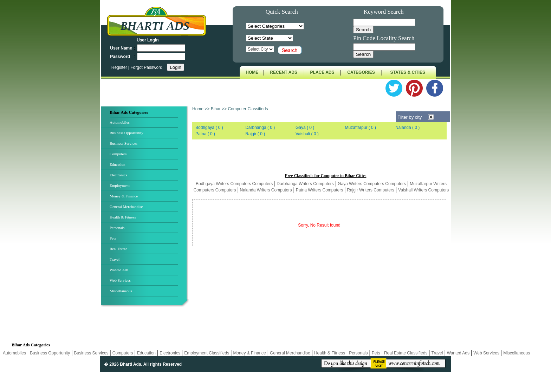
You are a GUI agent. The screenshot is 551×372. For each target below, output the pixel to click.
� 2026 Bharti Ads (122, 364)
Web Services (120, 280)
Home (197, 108)
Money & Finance (124, 196)
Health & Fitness (123, 217)
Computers (118, 154)
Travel (114, 259)
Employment (120, 185)
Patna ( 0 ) (205, 133)
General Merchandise (126, 206)
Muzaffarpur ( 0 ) (360, 127)
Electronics (118, 175)
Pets (113, 238)
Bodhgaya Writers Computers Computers (234, 183)
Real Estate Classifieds (405, 353)
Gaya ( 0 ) (305, 127)
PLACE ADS (322, 72)
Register (119, 67)
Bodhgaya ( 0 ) (209, 127)
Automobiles (120, 122)
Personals (117, 228)
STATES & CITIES (408, 72)
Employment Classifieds (206, 353)
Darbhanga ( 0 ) (260, 127)
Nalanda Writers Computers (266, 190)
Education (117, 164)
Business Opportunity (126, 133)
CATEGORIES (361, 72)
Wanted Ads (119, 270)
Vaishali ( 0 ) (307, 133)
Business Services (123, 143)
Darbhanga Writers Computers (305, 183)
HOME (252, 72)
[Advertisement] (321, 156)
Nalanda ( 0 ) (407, 127)
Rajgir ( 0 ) (255, 133)
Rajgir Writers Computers (370, 190)
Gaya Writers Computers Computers (372, 183)
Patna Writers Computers (319, 190)
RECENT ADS (283, 72)
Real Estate (118, 249)
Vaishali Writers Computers (423, 190)
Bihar (216, 108)
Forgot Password (146, 67)
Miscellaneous (121, 291)
